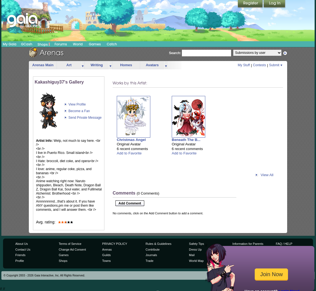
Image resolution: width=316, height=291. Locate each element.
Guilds (106, 255)
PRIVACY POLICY (114, 243)
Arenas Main (42, 65)
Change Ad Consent (72, 249)
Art (69, 65)
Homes (126, 65)
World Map (196, 260)
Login (274, 4)
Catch (112, 44)
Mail (192, 255)
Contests (259, 65)
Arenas (107, 249)
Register (251, 4)
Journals (151, 255)
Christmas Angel (131, 140)
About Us (21, 243)
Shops (44, 44)
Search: (175, 53)
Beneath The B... (186, 140)
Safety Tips (196, 243)
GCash (26, 44)
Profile (19, 260)
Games (95, 44)
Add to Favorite (129, 153)
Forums (60, 44)
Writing (97, 65)
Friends (20, 255)
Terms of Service (70, 243)
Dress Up (195, 249)
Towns (106, 260)
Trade (149, 260)
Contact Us (23, 249)
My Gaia (9, 44)
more (82, 65)
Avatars (152, 65)
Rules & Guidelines (158, 243)
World (78, 44)
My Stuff (244, 65)
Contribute (153, 249)
